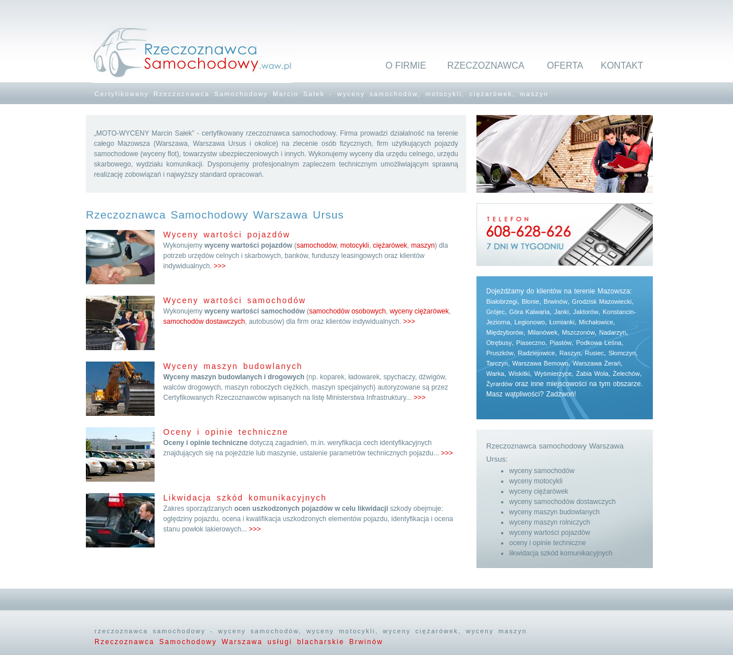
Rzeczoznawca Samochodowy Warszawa (180, 642)
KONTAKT (622, 65)
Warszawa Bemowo (541, 363)
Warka (495, 373)
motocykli (354, 245)
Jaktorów (585, 311)
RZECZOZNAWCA (486, 65)
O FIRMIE (405, 65)
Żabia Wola (592, 373)
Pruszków (500, 353)
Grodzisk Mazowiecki (602, 301)
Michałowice (596, 322)
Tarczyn (497, 363)
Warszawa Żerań (597, 363)
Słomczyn (622, 353)
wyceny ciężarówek (418, 311)
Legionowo (529, 322)
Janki (561, 311)
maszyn (423, 245)
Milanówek (542, 332)
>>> (220, 266)
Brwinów (555, 301)
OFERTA (565, 65)
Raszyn (570, 353)
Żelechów (626, 373)
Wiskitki (519, 373)
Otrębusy (499, 342)
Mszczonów (578, 332)
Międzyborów (504, 332)
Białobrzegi (501, 301)
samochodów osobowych (347, 311)
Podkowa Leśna (598, 342)
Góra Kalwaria (529, 311)
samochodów (317, 245)
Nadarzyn (612, 332)
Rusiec (594, 353)
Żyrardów (499, 383)
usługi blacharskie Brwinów (325, 642)
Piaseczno (530, 342)
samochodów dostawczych (204, 321)
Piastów (561, 342)
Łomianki (561, 322)
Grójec (495, 311)
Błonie (530, 301)
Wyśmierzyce (553, 373)
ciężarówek (390, 245)
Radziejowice (536, 353)
